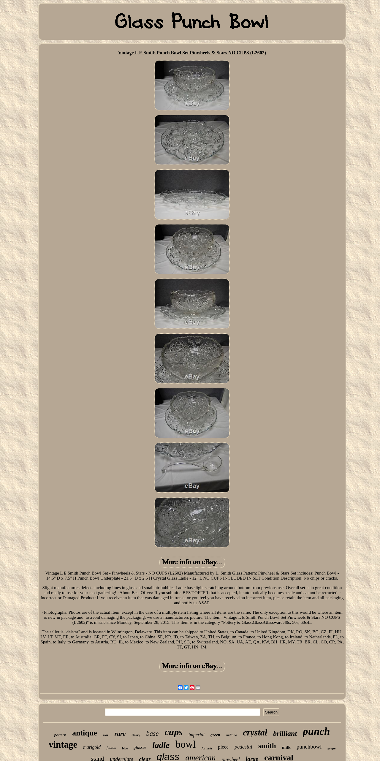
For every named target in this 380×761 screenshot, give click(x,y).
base (152, 733)
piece (223, 747)
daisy (136, 735)
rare (120, 733)
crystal (255, 732)
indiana (231, 735)
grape (331, 748)
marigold (92, 747)
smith (267, 746)
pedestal (243, 747)
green (215, 735)
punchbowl (309, 746)
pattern (60, 735)
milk (286, 747)
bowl (185, 744)
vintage (63, 744)
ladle (161, 745)
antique (84, 733)
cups (173, 732)
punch (316, 731)
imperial (197, 734)
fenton (111, 747)
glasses (140, 747)
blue (124, 748)
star (106, 735)
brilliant (285, 733)
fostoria (207, 748)
